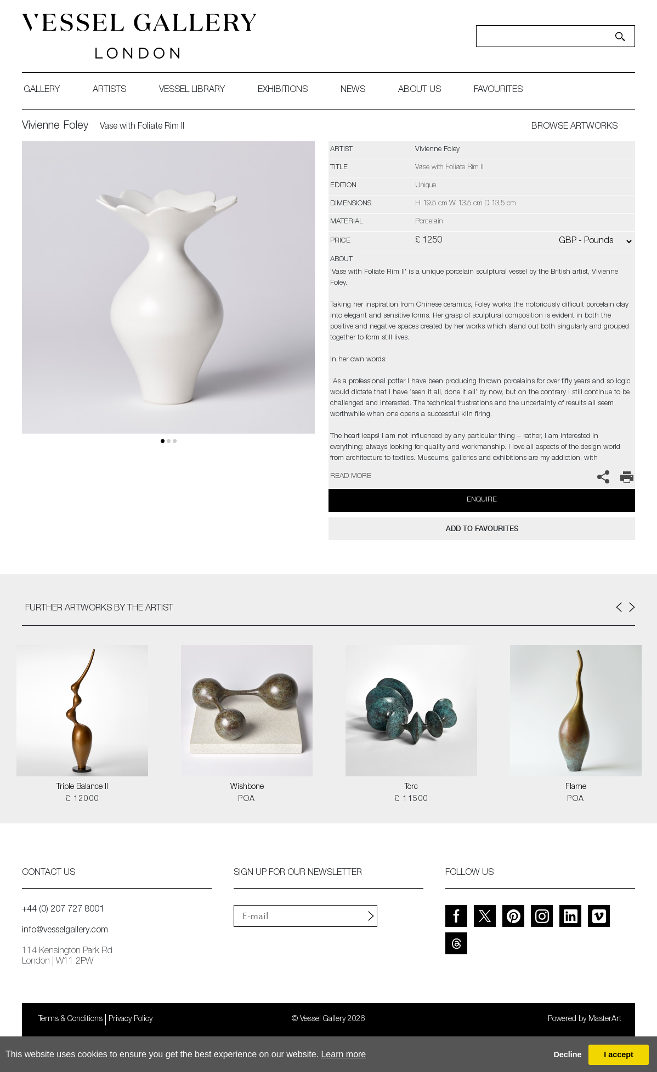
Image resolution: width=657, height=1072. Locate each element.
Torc (411, 787)
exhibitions (283, 90)
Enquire (482, 500)
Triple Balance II (82, 787)
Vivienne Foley (55, 126)
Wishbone (247, 787)
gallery (42, 90)
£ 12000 (82, 799)
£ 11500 (411, 799)
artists (109, 90)
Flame (575, 787)
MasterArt (604, 1019)
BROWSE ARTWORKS (574, 127)
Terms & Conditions (70, 1019)
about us (419, 90)
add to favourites (482, 529)
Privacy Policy (130, 1019)
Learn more (343, 1054)
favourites (498, 90)
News (353, 90)
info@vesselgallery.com (65, 930)
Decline (567, 1054)
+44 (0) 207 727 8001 (63, 910)
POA (246, 799)
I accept (618, 1054)
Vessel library (192, 90)
